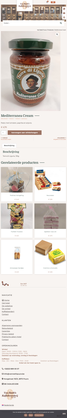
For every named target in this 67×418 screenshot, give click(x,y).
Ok (25, 415)
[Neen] (64, 413)
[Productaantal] (3, 132)
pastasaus (24, 118)
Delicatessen (4, 118)
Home (5, 300)
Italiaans (11, 118)
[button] (57, 34)
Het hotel (6, 303)
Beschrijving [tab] (9, 145)
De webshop (7, 306)
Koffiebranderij (8, 312)
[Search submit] (61, 23)
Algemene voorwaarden (12, 325)
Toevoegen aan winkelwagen (24, 133)
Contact (5, 314)
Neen (30, 415)
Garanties (6, 331)
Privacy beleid (8, 334)
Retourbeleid (7, 328)
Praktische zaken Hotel (11, 337)
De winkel (6, 309)
